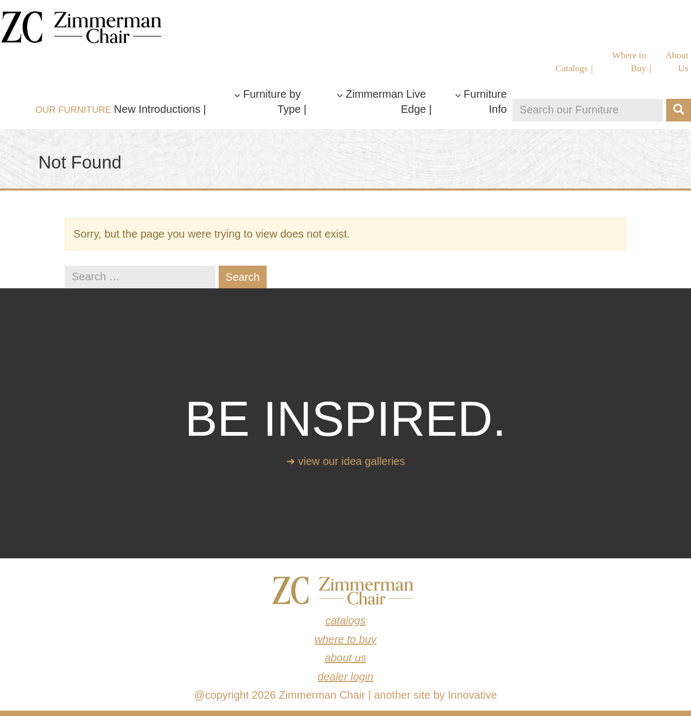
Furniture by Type (267, 102)
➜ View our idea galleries (345, 461)
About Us (677, 61)
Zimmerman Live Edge (381, 102)
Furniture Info (481, 102)
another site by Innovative (435, 695)
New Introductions (157, 109)
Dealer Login (345, 677)
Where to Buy (629, 61)
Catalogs (571, 68)
